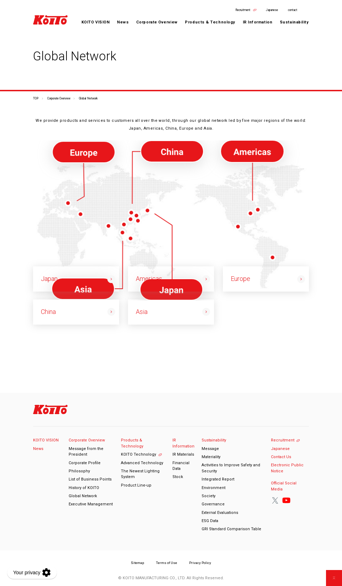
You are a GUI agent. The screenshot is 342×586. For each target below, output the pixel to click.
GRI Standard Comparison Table (231, 529)
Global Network (83, 496)
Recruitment (242, 10)
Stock (177, 476)
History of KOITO (84, 487)
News (123, 22)
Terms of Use (166, 563)
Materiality (211, 457)
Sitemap (137, 563)
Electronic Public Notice (287, 468)
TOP (35, 98)
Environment (213, 487)
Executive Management (91, 504)
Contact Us (281, 457)
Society (208, 496)
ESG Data (210, 521)
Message (210, 448)
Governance (213, 504)
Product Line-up (136, 485)
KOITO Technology (138, 454)
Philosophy (79, 471)
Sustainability (214, 440)
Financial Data (180, 466)
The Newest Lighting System (140, 474)
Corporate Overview (58, 98)
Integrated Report (218, 479)
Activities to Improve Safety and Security (231, 468)
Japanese (272, 10)
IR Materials (183, 454)
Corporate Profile (85, 463)
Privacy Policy (200, 563)
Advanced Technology (142, 463)
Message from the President (86, 451)
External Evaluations (220, 512)
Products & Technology (132, 443)
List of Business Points (90, 479)
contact (292, 10)
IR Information (183, 443)
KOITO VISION (95, 22)
